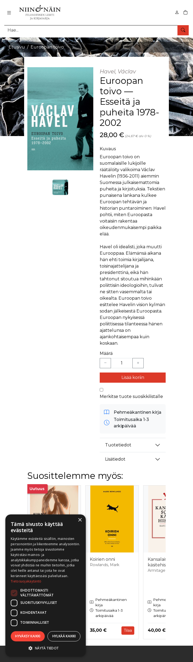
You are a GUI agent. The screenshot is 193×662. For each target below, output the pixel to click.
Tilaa (128, 630)
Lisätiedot (115, 459)
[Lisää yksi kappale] (138, 363)
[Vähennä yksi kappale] (105, 363)
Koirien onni (102, 559)
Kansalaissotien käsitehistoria (164, 562)
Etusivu (17, 47)
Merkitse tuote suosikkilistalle (131, 396)
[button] (45, 648)
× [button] (80, 520)
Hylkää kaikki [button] (64, 636)
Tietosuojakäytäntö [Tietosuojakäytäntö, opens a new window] (26, 581)
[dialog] (45, 585)
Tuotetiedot (118, 444)
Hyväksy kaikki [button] (27, 636)
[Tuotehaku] (96, 30)
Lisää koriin (132, 377)
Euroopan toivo (47, 47)
